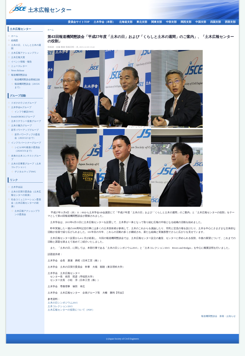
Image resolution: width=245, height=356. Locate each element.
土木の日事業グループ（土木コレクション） (26, 165)
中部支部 (171, 22)
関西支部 (186, 22)
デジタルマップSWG (25, 171)
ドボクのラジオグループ (23, 103)
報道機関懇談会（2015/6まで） (27, 86)
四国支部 (215, 22)
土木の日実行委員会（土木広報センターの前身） (26, 193)
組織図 (14, 40)
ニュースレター (19, 66)
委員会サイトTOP (79, 22)
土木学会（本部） (104, 22)
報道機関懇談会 (19, 75)
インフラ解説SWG (24, 111)
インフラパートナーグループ (26, 142)
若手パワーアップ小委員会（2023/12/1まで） (27, 136)
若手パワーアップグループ (25, 130)
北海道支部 (125, 22)
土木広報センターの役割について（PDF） (71, 309)
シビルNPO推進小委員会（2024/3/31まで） (27, 149)
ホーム (14, 36)
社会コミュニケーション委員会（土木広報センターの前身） (26, 203)
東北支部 (141, 22)
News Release (17, 70)
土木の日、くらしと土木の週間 (26, 47)
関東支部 (156, 22)
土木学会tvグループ (21, 107)
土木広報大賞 (18, 57)
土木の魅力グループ (21, 125)
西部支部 (230, 22)
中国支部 (200, 22)
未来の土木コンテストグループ (26, 157)
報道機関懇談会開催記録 (27, 79)
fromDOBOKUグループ (23, 116)
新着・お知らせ (228, 316)
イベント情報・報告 (21, 61)
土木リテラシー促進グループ (26, 121)
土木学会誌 (17, 187)
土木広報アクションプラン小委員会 (27, 213)
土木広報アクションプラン (25, 53)
